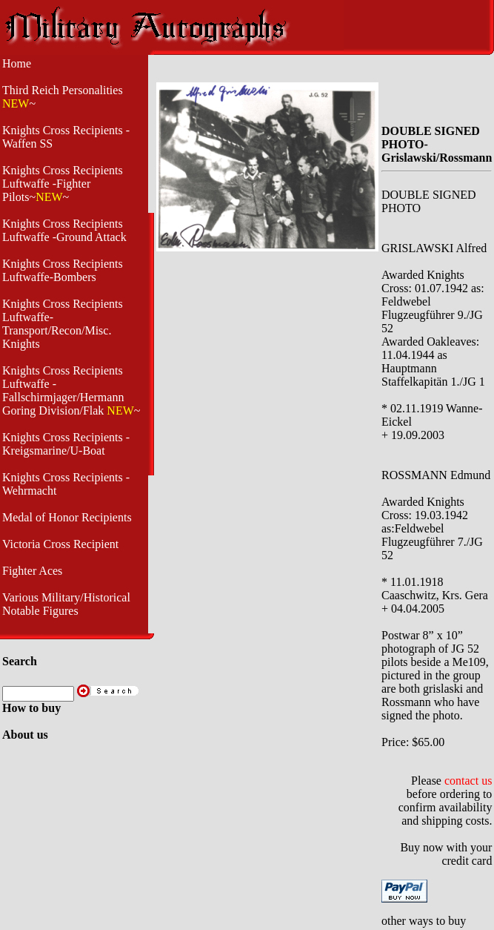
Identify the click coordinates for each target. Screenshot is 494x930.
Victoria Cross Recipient (60, 544)
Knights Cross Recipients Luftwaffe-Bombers (62, 270)
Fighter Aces (32, 570)
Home (16, 63)
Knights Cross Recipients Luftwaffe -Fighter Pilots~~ (62, 183)
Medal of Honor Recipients (67, 517)
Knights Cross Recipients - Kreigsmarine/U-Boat (66, 444)
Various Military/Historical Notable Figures (66, 604)
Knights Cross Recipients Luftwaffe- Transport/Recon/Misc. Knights (62, 323)
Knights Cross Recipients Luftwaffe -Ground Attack (64, 230)
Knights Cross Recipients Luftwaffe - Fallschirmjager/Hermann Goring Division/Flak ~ (71, 390)
